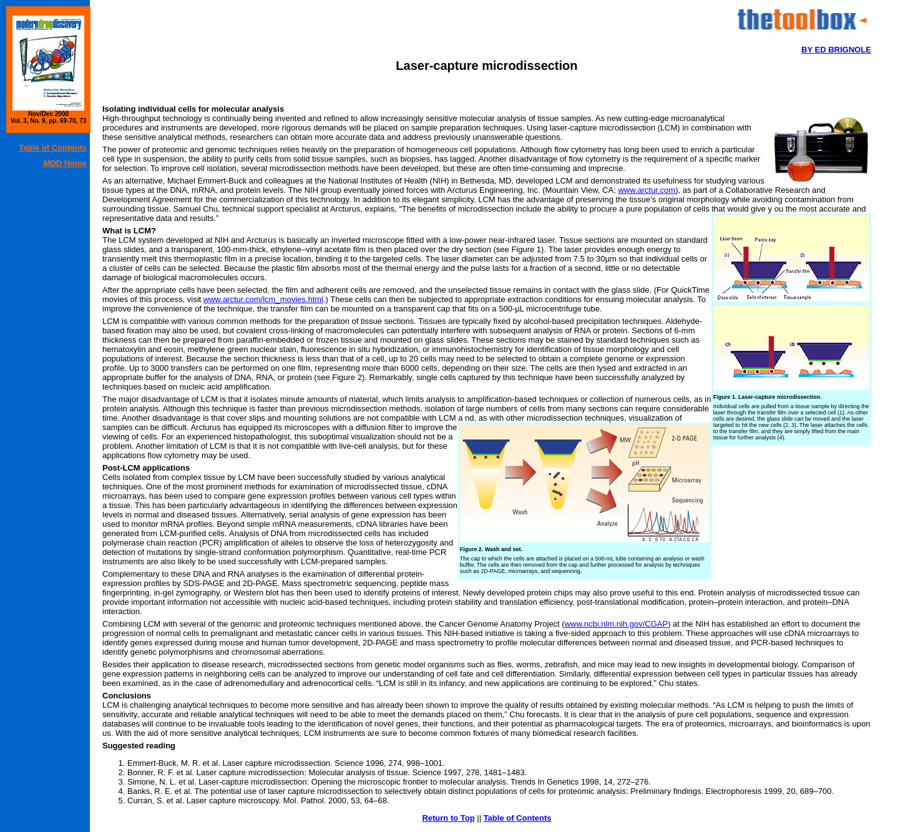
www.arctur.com (646, 190)
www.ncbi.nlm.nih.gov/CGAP (616, 624)
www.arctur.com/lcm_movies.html (263, 299)
